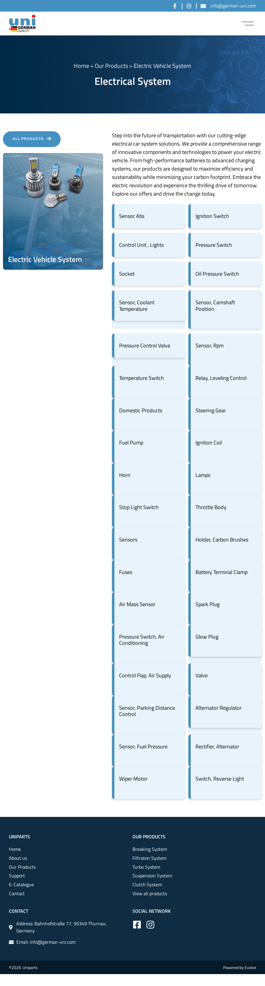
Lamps (202, 475)
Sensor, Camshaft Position (215, 305)
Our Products (111, 65)
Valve (201, 675)
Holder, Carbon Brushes (221, 540)
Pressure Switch (213, 245)
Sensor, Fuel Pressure (143, 746)
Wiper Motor (133, 779)
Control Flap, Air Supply (145, 675)
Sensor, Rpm (209, 345)
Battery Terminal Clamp (221, 572)
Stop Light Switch (139, 507)
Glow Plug (206, 637)
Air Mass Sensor (137, 604)
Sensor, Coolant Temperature (136, 305)
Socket (127, 274)
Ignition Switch (212, 216)
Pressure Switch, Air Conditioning (141, 640)
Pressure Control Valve (144, 345)
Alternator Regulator (218, 708)
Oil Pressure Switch (217, 274)
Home (81, 65)
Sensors (128, 540)
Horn (124, 475)
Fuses (125, 572)
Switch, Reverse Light (219, 779)
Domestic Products (140, 410)
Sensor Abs (131, 216)
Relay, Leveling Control (221, 378)
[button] (247, 23)
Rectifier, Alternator (217, 746)
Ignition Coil (208, 443)
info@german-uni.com (233, 5)
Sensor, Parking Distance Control (147, 711)
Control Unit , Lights (141, 245)
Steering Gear (210, 410)
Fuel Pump (131, 443)
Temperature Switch (141, 378)
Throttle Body (210, 507)
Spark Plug (207, 604)
